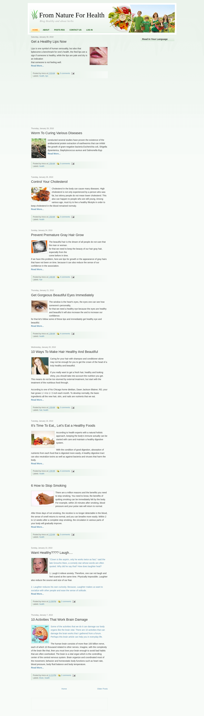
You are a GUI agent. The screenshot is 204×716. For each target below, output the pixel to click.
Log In (89, 30)
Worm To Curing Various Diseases (56, 133)
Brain (41, 678)
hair (40, 280)
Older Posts (102, 689)
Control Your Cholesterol (49, 182)
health (41, 76)
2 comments (66, 601)
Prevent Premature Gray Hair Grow (57, 235)
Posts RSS (59, 30)
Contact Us (76, 30)
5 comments (65, 73)
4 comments (65, 277)
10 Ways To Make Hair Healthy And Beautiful (64, 352)
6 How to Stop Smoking (48, 485)
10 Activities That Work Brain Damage (59, 619)
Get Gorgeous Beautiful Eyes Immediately (62, 295)
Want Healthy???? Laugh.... (52, 553)
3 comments (65, 164)
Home (35, 30)
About (46, 30)
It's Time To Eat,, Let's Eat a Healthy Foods (63, 425)
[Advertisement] (54, 105)
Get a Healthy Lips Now (49, 41)
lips (46, 76)
